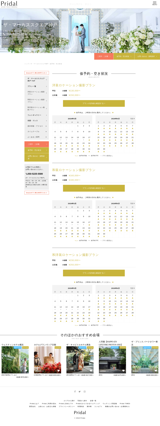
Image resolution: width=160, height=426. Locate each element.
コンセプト (98, 404)
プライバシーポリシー (67, 404)
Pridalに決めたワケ (66, 401)
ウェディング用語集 (110, 401)
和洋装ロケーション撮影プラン (75, 253)
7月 (132, 118)
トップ (26, 64)
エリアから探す (69, 398)
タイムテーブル (37, 131)
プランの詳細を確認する (93, 103)
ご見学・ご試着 (103, 56)
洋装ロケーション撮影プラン (74, 85)
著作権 (89, 404)
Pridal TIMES (125, 401)
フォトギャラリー (37, 115)
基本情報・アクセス (37, 126)
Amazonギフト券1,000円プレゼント (36, 73)
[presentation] (2, 355)
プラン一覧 (37, 86)
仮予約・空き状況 (124, 56)
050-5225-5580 (15, 34)
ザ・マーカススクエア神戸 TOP (37, 80)
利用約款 (81, 404)
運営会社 (32, 404)
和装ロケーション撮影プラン (74, 169)
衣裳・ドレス (37, 120)
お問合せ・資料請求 (147, 56)
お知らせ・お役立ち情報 (47, 404)
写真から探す (82, 398)
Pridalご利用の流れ (49, 401)
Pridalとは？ (34, 401)
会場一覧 (93, 398)
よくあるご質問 (37, 137)
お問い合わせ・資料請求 (37, 157)
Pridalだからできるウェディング (88, 401)
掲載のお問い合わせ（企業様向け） (118, 404)
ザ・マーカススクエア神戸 (30, 24)
